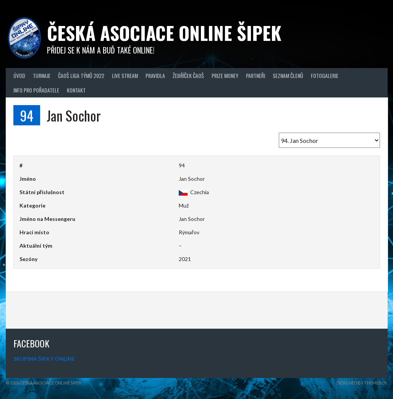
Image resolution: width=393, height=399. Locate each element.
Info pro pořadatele (36, 90)
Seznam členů (288, 75)
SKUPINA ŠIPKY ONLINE (44, 358)
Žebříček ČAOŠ (188, 75)
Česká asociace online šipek (164, 32)
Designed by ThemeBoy (362, 382)
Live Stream (125, 75)
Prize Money (225, 75)
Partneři (255, 75)
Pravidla (155, 75)
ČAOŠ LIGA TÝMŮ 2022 (81, 75)
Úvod (19, 75)
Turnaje (41, 75)
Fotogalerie (324, 75)
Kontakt (76, 90)
